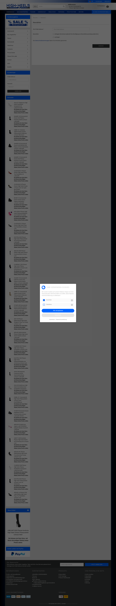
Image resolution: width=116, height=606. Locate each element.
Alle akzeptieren (58, 310)
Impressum (52, 319)
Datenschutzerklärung (61, 319)
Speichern (58, 315)
